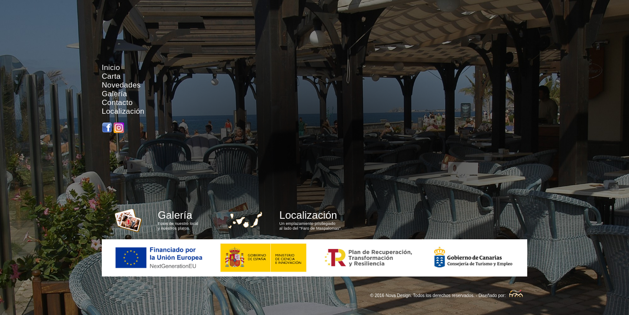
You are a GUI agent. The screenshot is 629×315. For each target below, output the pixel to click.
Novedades (121, 85)
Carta (111, 76)
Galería (114, 94)
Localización (123, 111)
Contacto (117, 102)
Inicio (111, 67)
